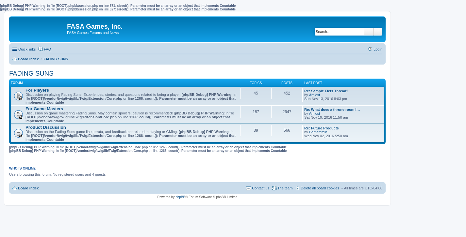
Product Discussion (45, 127)
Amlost (314, 95)
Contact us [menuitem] (260, 188)
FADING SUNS (31, 73)
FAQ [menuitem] (47, 49)
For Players (37, 90)
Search (369, 32)
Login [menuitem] (378, 49)
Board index (28, 188)
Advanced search (378, 32)
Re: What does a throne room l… (332, 109)
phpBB (180, 197)
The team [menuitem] (284, 188)
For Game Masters (44, 108)
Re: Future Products (321, 128)
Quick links (27, 49)
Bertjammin (318, 132)
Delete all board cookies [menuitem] (320, 188)
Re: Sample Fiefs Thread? (326, 91)
